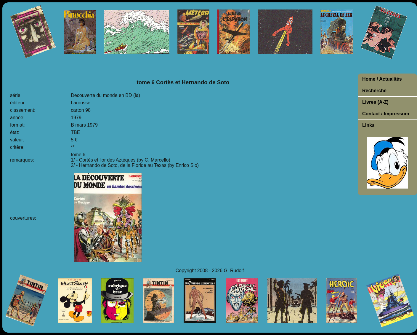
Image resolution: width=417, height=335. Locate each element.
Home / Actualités (382, 79)
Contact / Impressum (385, 113)
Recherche (374, 90)
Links (368, 125)
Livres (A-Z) (375, 102)
